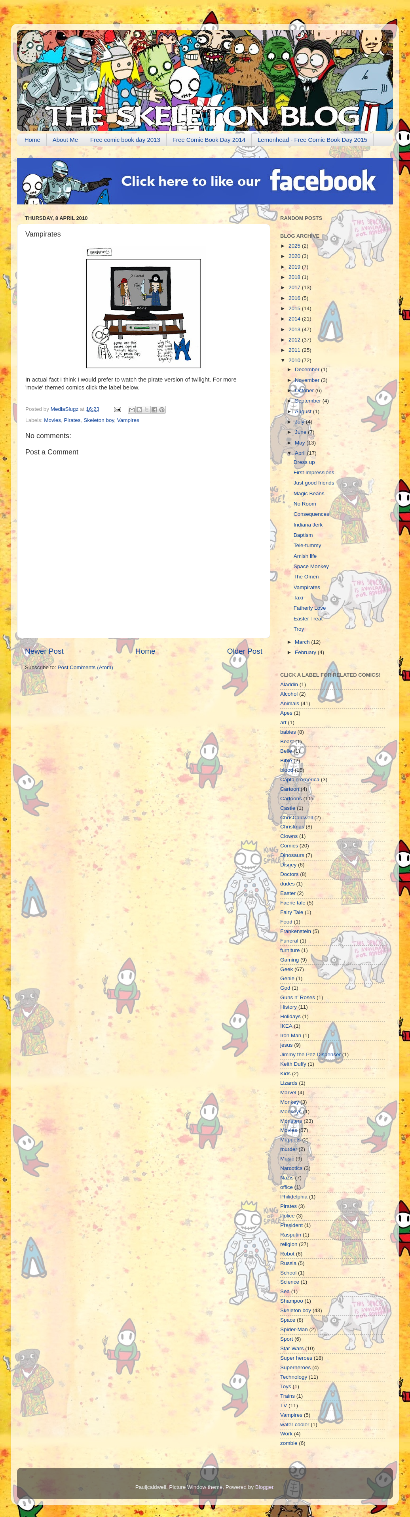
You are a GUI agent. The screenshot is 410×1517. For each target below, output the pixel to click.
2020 (295, 256)
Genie (287, 978)
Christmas (292, 827)
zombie (289, 1443)
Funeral (289, 941)
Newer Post (44, 651)
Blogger (264, 1487)
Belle (286, 751)
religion (289, 1244)
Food (286, 922)
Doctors (289, 874)
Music (287, 1159)
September (309, 401)
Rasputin (290, 1235)
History (288, 1007)
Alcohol (289, 694)
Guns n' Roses (297, 997)
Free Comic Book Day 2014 (209, 139)
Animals (289, 703)
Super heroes (296, 1358)
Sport (286, 1339)
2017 (295, 287)
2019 (295, 267)
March (303, 642)
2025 (295, 246)
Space (287, 1320)
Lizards (289, 1083)
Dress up (304, 462)
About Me (65, 139)
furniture (290, 950)
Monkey (289, 1102)
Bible (286, 760)
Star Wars (292, 1348)
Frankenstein (295, 931)
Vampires (128, 420)
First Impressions (314, 472)
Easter (288, 893)
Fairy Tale (291, 912)
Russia (288, 1263)
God (285, 988)
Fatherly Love (310, 608)
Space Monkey (311, 566)
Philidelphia (294, 1197)
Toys (285, 1386)
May (300, 443)
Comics (289, 846)
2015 (295, 308)
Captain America (299, 779)
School (288, 1273)
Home (32, 139)
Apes (286, 713)
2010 (295, 360)
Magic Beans (309, 493)
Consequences (311, 514)
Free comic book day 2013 (125, 139)
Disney (288, 865)
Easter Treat (308, 619)
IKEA (286, 1026)
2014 (295, 319)
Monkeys (291, 1111)
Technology (293, 1377)
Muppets (290, 1140)
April (301, 453)
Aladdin (289, 684)
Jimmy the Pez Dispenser (310, 1054)
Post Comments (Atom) (85, 667)
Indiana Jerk (308, 525)
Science (289, 1282)
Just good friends (314, 483)
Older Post (244, 651)
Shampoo (291, 1301)
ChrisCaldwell (296, 818)
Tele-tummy (307, 545)
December (308, 369)
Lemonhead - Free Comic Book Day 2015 (312, 139)
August (304, 411)
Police (287, 1216)
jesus (286, 1045)
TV (283, 1405)
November (308, 380)
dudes (287, 884)
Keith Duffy (293, 1064)
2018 (295, 277)
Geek (286, 969)
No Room (305, 504)
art (283, 722)
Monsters (291, 1121)
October (305, 390)
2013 (295, 329)
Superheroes (295, 1367)
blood (286, 770)
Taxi (298, 598)
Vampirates (307, 587)
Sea (285, 1291)
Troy (299, 629)
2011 (295, 350)
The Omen (306, 577)
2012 (295, 340)
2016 (295, 298)
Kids (285, 1073)
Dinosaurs (292, 855)
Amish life (305, 556)
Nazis (287, 1178)
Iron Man (290, 1035)
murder (288, 1149)
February (306, 652)
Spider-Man (294, 1329)
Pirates (72, 420)
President (291, 1225)
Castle (287, 808)
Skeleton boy (99, 420)
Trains (287, 1396)
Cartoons (291, 798)
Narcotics (291, 1168)
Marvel (288, 1092)
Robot (287, 1254)
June (301, 432)
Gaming (289, 960)
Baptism (303, 535)
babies (288, 732)
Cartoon (289, 789)
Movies (52, 420)
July (300, 422)
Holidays (290, 1016)
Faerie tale (293, 903)
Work (286, 1434)
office (286, 1187)
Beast (287, 741)
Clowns (289, 836)
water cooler (294, 1424)
